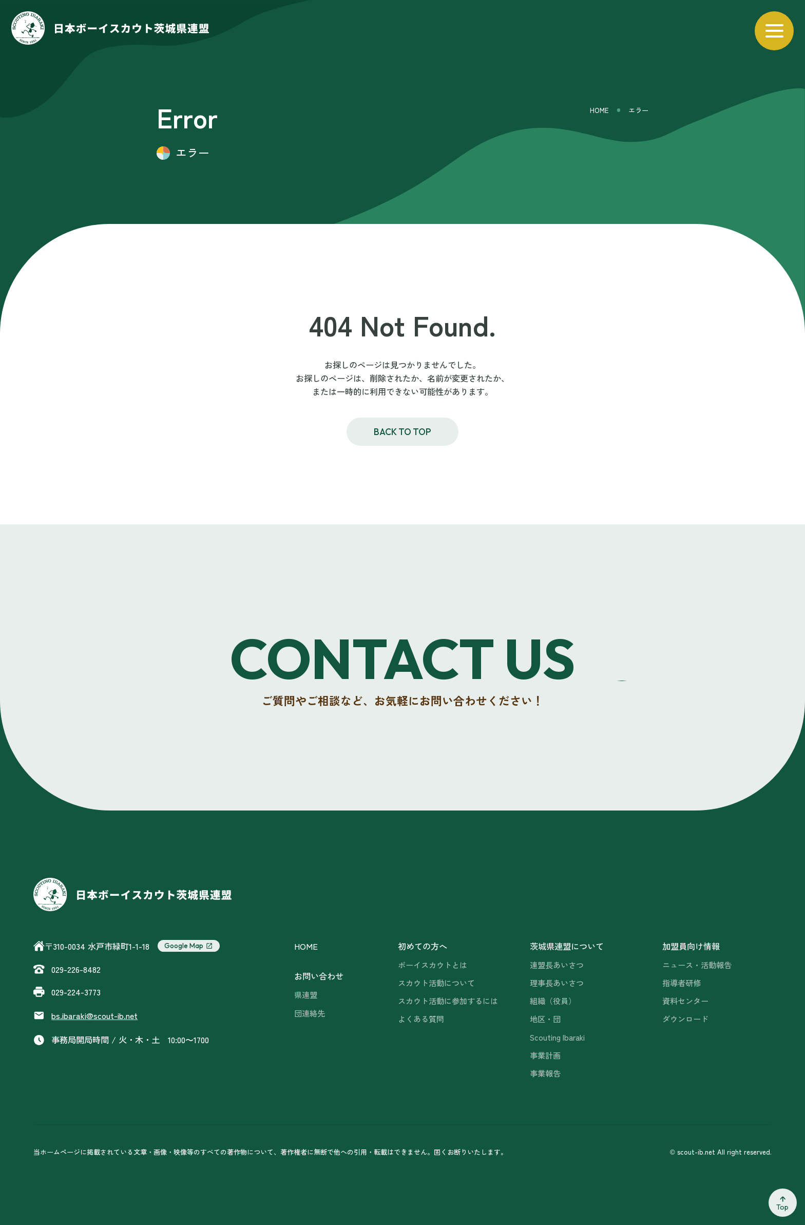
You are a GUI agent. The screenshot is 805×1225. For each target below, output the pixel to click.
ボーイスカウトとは (432, 964)
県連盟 (305, 994)
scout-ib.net (94, 1015)
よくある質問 (421, 1018)
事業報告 (545, 1073)
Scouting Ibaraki (557, 1037)
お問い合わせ (318, 976)
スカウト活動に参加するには (448, 1000)
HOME (599, 110)
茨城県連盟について (567, 946)
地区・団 (545, 1018)
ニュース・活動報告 (697, 964)
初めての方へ (422, 946)
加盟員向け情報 (691, 946)
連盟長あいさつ (557, 964)
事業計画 (545, 1055)
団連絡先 (309, 1013)
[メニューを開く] (774, 30)
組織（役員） (553, 1000)
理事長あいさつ (557, 982)
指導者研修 (681, 982)
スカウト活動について (436, 982)
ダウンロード (685, 1018)
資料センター (685, 1000)
